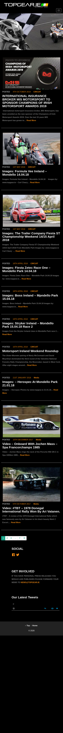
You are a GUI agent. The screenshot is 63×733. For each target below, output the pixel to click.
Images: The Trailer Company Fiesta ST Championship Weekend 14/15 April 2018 (31, 237)
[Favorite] (57, 608)
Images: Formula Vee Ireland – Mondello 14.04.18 (24, 173)
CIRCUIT (37, 92)
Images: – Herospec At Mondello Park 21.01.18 (30, 383)
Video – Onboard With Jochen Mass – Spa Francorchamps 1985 (29, 445)
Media (36, 378)
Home (34, 626)
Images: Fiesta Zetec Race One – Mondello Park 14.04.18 (26, 269)
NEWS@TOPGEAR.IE (30, 582)
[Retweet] (52, 608)
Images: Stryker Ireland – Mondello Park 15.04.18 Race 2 (27, 325)
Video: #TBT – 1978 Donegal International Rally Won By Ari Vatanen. (31, 509)
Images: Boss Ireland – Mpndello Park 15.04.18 (30, 297)
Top (27, 626)
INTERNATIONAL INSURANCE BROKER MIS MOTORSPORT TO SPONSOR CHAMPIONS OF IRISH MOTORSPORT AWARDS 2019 (27, 101)
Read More (31, 120)
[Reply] (45, 608)
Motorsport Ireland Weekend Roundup (30, 351)
